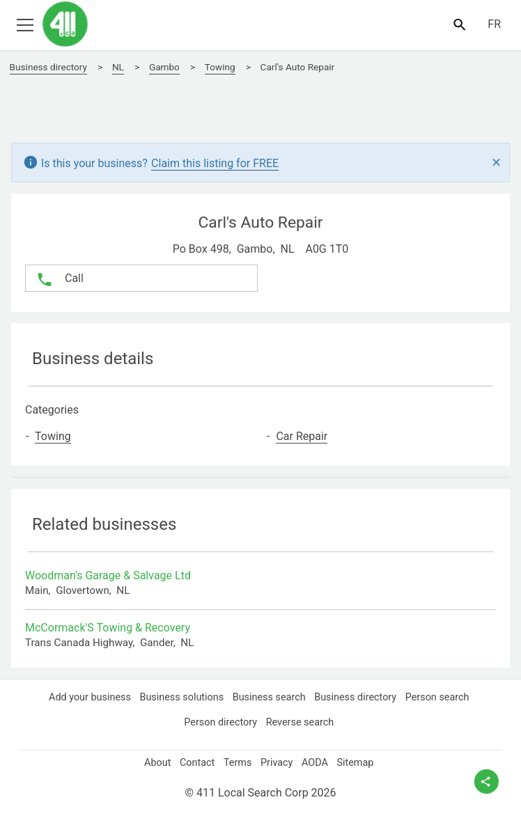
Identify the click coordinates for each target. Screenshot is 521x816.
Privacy (277, 762)
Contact (195, 762)
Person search (441, 697)
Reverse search (301, 722)
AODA (317, 762)
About (153, 762)
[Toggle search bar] (459, 24)
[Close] (496, 162)
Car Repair (304, 437)
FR (494, 24)
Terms (237, 762)
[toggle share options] (486, 781)
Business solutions (180, 697)
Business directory (358, 697)
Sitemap (360, 762)
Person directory (220, 722)
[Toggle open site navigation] (25, 24)
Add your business (85, 697)
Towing (56, 437)
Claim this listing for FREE (222, 163)
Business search (269, 697)
